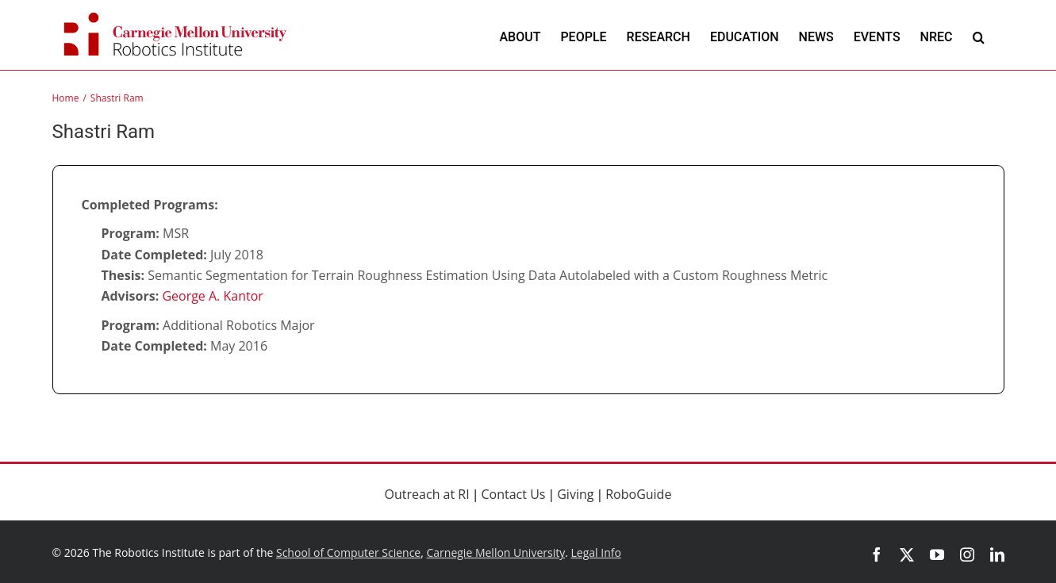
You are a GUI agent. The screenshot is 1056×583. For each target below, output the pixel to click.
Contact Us (514, 494)
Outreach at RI (427, 494)
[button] (979, 37)
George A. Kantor (212, 296)
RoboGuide (638, 494)
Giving (575, 494)
